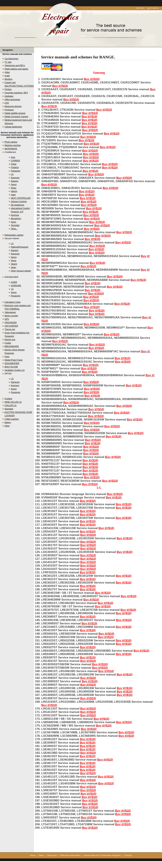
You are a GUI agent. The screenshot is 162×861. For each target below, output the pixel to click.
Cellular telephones (13, 127)
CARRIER (15, 161)
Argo (13, 157)
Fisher (13, 164)
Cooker (8, 343)
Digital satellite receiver (15, 113)
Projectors (9, 110)
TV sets (8, 62)
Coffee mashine (12, 419)
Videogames (10, 312)
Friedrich (15, 167)
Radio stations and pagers (16, 69)
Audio (7, 76)
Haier (13, 195)
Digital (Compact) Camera (16, 116)
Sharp (13, 188)
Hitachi (14, 191)
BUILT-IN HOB (11, 367)
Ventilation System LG (15, 370)
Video (7, 72)
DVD (7, 103)
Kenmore (15, 215)
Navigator (9, 409)
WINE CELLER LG (13, 402)
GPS (7, 319)
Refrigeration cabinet (14, 235)
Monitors (8, 79)
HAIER (14, 282)
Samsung (15, 178)
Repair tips (52, 855)
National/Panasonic (19, 247)
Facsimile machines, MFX (16, 93)
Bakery (8, 422)
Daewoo (14, 181)
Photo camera (11, 142)
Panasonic (15, 171)
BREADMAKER (12, 346)
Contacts (128, 855)
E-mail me (154, 8)
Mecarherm (16, 218)
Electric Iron (10, 339)
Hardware (9, 96)
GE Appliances (17, 205)
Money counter (11, 316)
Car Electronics (11, 59)
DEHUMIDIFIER (12, 363)
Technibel (15, 225)
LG (12, 174)
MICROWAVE (11, 149)
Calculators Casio (13, 302)
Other (7, 426)
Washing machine (13, 145)
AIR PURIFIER (11, 326)
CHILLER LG (10, 405)
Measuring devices (13, 106)
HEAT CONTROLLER (21, 198)
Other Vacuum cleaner (21, 271)
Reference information (70, 855)
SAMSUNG (16, 285)
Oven (7, 356)
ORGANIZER (11, 322)
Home (141, 8)
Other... (14, 229)
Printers (8, 89)
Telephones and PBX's (15, 65)
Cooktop (8, 398)
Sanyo (14, 184)
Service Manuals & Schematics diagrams (102, 855)
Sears (13, 222)
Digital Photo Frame (14, 360)
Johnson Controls (19, 201)
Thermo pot (10, 329)
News (41, 855)
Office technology (12, 99)
